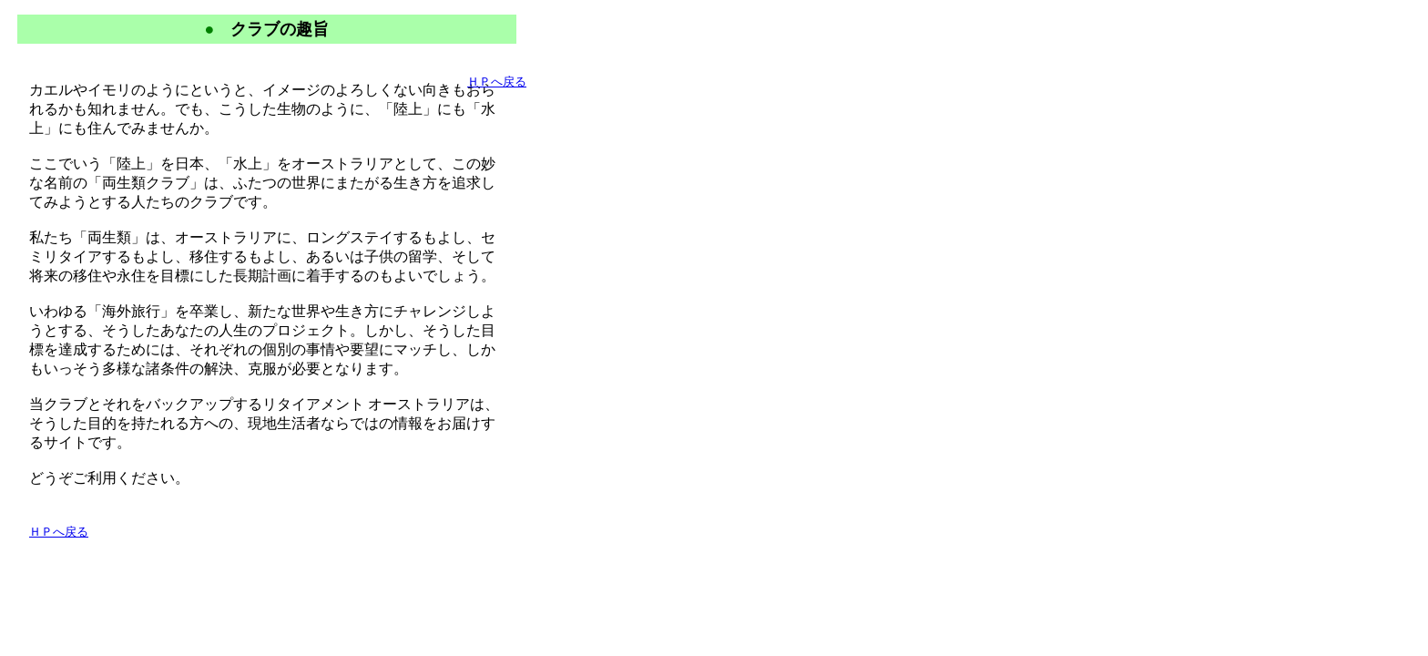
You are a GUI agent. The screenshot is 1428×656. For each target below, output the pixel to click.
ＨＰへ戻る (58, 531)
